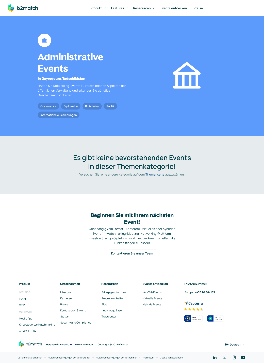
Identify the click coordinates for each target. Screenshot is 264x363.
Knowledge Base (112, 310)
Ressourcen (144, 8)
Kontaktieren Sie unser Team (132, 253)
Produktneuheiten (113, 298)
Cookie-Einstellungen (171, 357)
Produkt (98, 8)
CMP (22, 305)
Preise (198, 8)
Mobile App (25, 318)
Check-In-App (27, 330)
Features (119, 8)
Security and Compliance (75, 322)
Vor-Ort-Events (152, 292)
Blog (104, 304)
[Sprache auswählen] (234, 344)
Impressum (148, 357)
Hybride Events (152, 304)
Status (64, 316)
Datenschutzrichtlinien (30, 357)
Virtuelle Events (152, 298)
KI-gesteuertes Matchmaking (37, 324)
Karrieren (66, 298)
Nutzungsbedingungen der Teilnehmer (116, 357)
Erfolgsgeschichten (114, 292)
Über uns (65, 292)
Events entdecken (173, 8)
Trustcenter (109, 316)
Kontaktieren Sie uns (73, 310)
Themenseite (154, 174)
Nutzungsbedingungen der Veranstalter (69, 357)
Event (22, 299)
